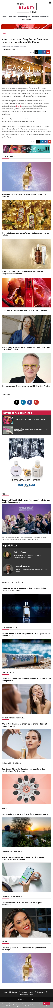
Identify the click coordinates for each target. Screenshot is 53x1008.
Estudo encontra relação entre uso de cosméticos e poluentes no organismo (26, 680)
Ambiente (6, 808)
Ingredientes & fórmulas (14, 718)
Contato (15, 992)
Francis (18, 106)
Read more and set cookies (40, 1006)
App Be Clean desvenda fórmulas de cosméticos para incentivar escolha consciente (23, 858)
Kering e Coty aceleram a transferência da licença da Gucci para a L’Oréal (26, 234)
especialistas (10, 545)
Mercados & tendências (13, 582)
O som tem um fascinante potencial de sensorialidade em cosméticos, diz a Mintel (24, 589)
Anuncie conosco (27, 992)
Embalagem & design (11, 763)
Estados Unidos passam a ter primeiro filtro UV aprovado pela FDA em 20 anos (26, 635)
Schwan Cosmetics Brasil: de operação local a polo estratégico (22, 903)
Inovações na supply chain (18, 412)
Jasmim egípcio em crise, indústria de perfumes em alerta (25, 814)
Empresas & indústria (12, 896)
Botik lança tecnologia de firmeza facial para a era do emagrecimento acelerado (22, 273)
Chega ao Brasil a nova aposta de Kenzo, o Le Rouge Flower (25, 310)
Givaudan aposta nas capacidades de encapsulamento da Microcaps (24, 195)
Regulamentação (10, 627)
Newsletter (41, 992)
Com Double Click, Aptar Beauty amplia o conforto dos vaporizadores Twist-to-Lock (23, 770)
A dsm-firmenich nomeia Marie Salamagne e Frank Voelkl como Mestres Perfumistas (26, 348)
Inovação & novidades (12, 851)
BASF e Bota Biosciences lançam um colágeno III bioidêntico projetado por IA (25, 725)
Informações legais (26, 994)
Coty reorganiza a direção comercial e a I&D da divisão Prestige (26, 386)
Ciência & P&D (8, 673)
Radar (4, 33)
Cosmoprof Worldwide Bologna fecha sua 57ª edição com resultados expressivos (26, 501)
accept (46, 1004)
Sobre (6, 992)
